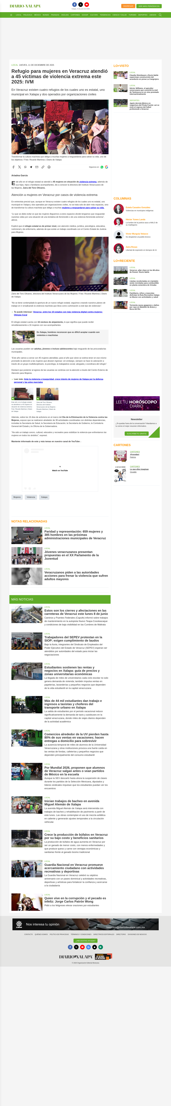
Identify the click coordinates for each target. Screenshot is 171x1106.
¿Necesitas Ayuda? (85, 941)
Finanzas (55, 15)
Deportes (142, 15)
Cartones (75, 15)
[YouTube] (86, 4)
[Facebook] (74, 4)
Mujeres (17, 497)
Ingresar (128, 6)
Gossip (85, 15)
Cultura (94, 15)
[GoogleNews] (88, 947)
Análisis (65, 15)
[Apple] (94, 947)
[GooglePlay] (100, 947)
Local (18, 15)
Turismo (132, 15)
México (37, 15)
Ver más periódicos (149, 6)
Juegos (152, 15)
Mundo (46, 15)
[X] (80, 4)
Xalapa (44, 497)
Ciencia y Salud (120, 15)
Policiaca (27, 15)
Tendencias (105, 15)
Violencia (31, 497)
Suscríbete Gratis (136, 434)
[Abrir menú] (11, 15)
